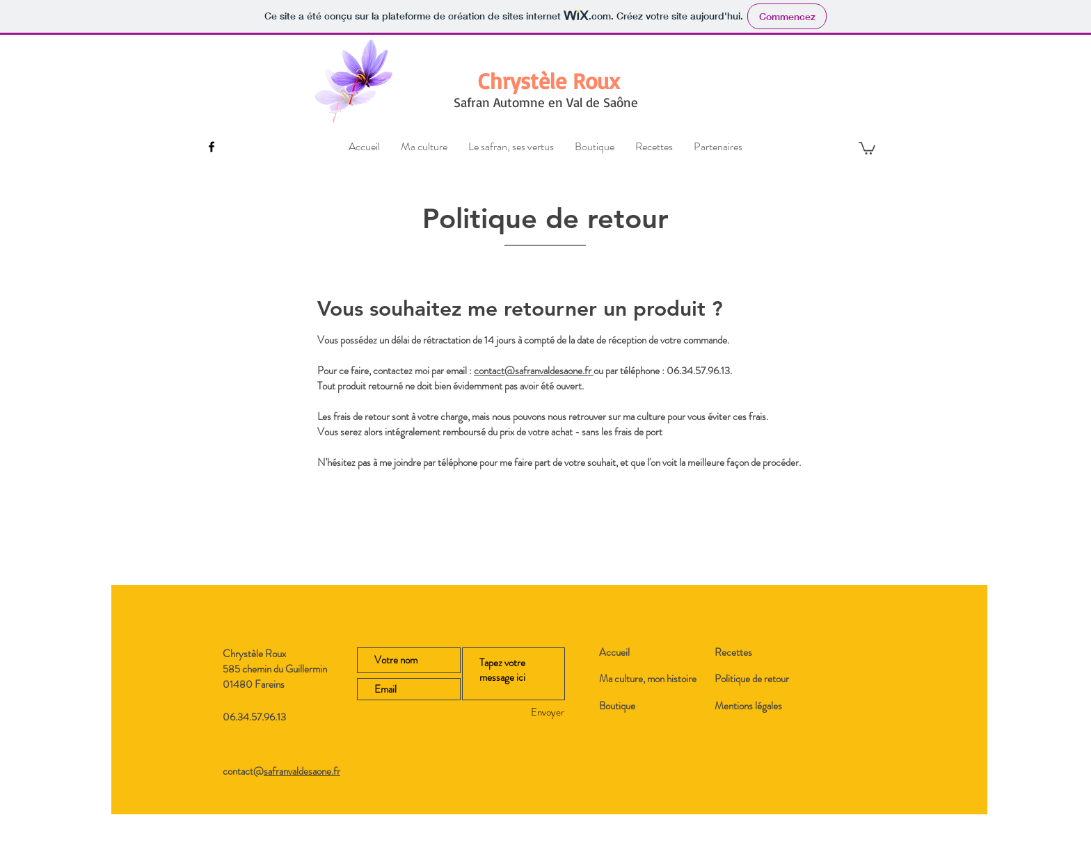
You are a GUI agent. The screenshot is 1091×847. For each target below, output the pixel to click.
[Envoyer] (523, 712)
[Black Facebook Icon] (211, 147)
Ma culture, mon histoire (647, 678)
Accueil (614, 652)
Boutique (617, 705)
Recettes (733, 652)
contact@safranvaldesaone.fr (534, 370)
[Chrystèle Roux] (549, 81)
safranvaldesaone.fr (302, 771)
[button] (867, 147)
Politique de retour (752, 678)
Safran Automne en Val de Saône (546, 102)
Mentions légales (748, 705)
